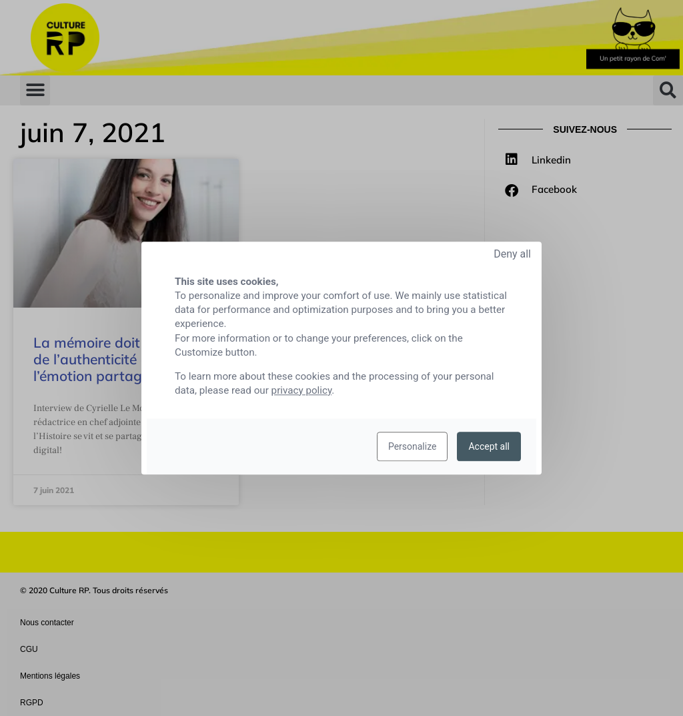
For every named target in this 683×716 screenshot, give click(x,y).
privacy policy (301, 390)
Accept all (489, 446)
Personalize (412, 446)
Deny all (512, 254)
